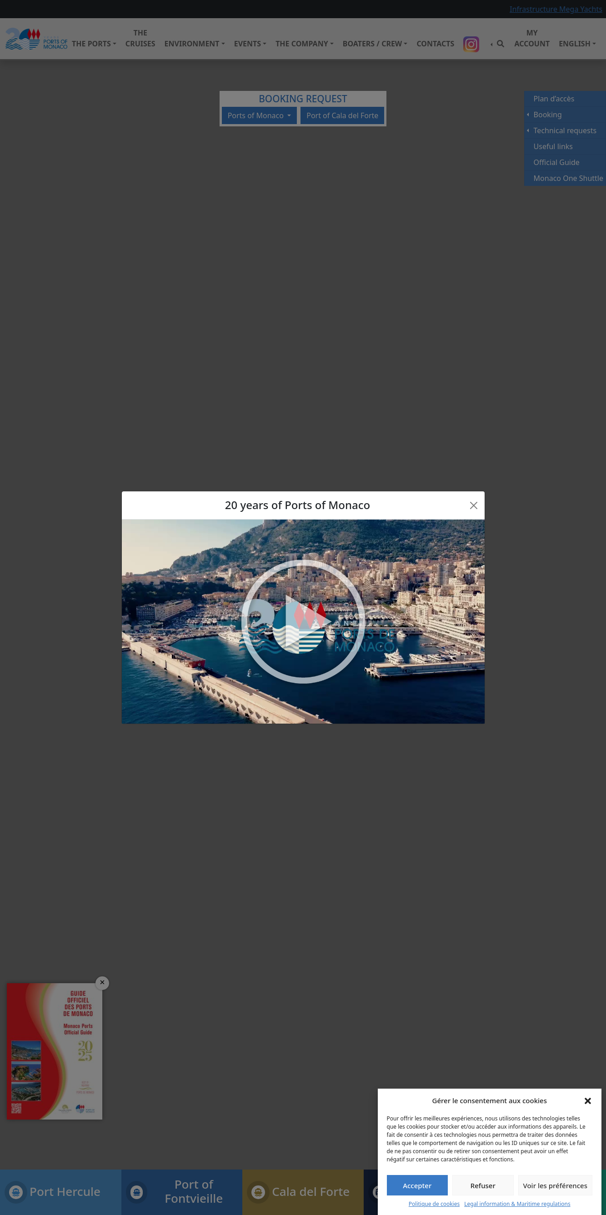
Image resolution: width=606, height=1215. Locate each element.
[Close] (473, 505)
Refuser (483, 1185)
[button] (587, 1100)
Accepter (417, 1185)
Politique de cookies (434, 1204)
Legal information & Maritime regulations (517, 1204)
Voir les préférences (555, 1185)
